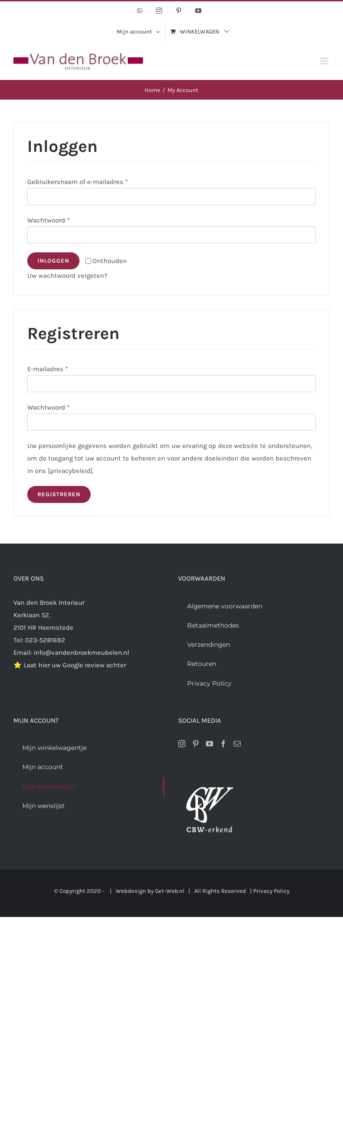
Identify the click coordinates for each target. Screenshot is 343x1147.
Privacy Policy (271, 890)
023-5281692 (45, 640)
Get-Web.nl (169, 890)
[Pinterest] (195, 743)
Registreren (59, 494)
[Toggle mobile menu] (325, 61)
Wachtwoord (48, 220)
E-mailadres (47, 369)
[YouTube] (209, 743)
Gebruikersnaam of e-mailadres (77, 182)
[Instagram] (181, 743)
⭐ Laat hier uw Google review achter (69, 665)
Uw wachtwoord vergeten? (67, 276)
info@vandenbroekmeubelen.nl (81, 653)
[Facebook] (223, 743)
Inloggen (53, 260)
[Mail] (237, 743)
